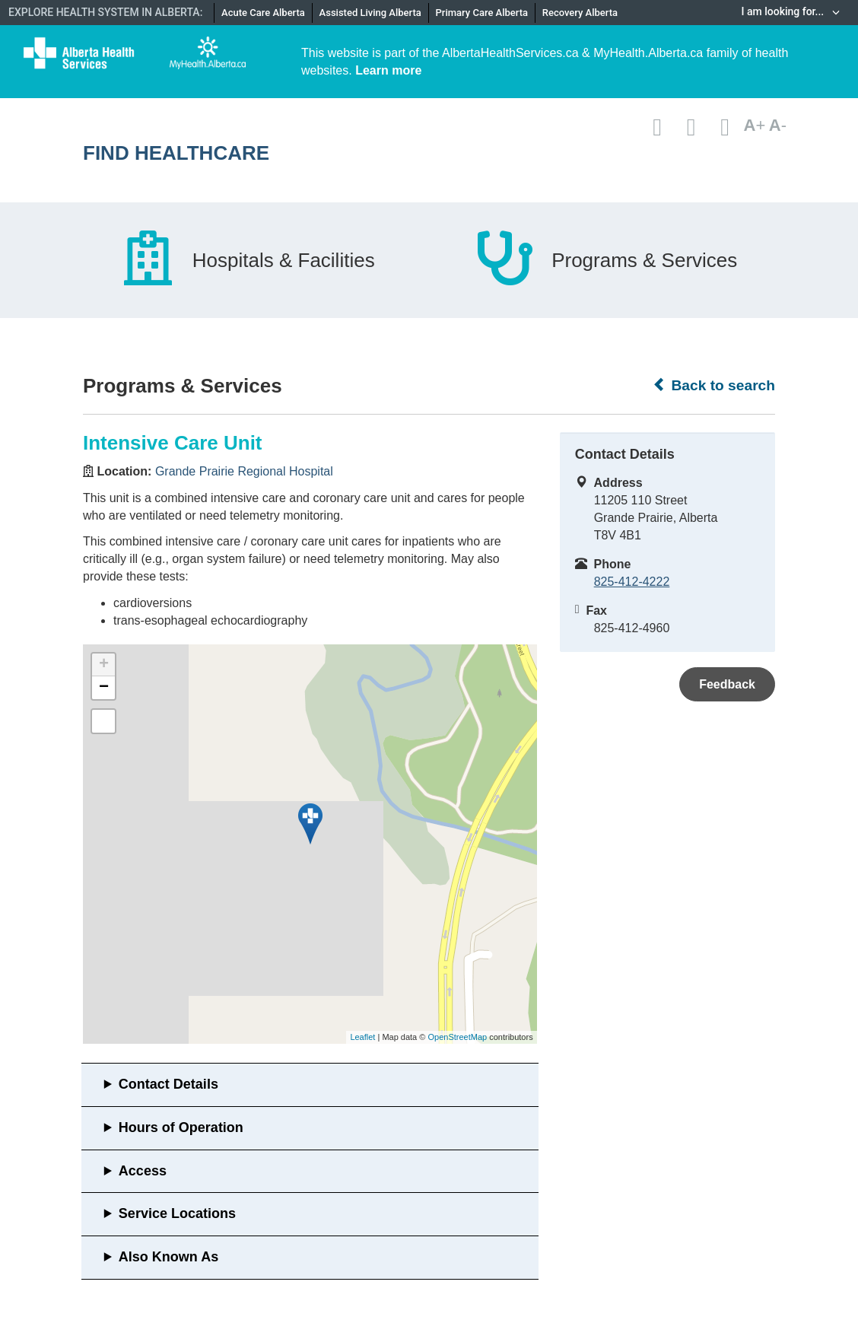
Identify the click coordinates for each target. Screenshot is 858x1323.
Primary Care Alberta (482, 12)
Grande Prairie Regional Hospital (244, 471)
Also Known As (168, 1256)
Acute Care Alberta (263, 12)
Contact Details (168, 1084)
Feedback (727, 684)
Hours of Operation (181, 1127)
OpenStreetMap (457, 1037)
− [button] (104, 687)
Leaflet (362, 1037)
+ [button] (104, 665)
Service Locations (177, 1213)
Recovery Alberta (580, 12)
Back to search (714, 385)
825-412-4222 (632, 581)
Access (143, 1170)
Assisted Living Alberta (370, 12)
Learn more (388, 70)
